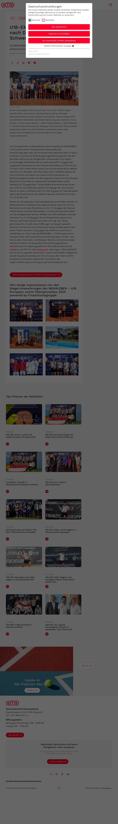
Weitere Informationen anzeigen (59, 46)
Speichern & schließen (59, 33)
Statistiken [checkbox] (50, 20)
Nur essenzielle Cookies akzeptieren (59, 40)
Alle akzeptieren (59, 26)
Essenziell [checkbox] (36, 20)
